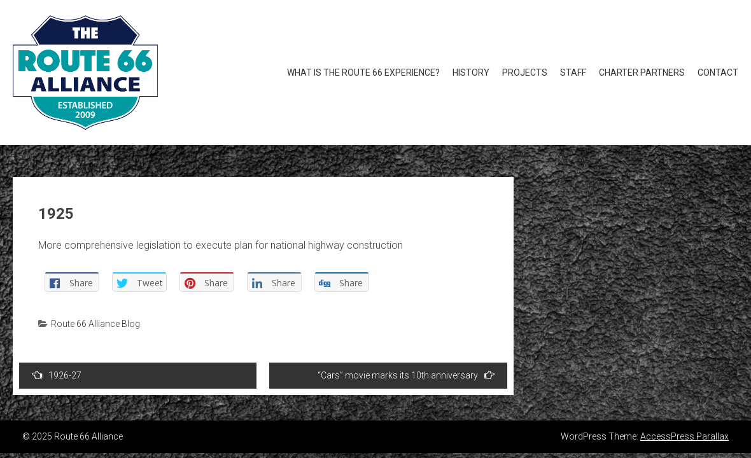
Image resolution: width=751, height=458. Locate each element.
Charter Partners (642, 72)
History (471, 72)
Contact (718, 72)
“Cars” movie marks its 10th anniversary (406, 375)
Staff (573, 72)
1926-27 (56, 375)
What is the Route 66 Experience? (363, 72)
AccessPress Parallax (684, 436)
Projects (524, 72)
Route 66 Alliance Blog (95, 324)
